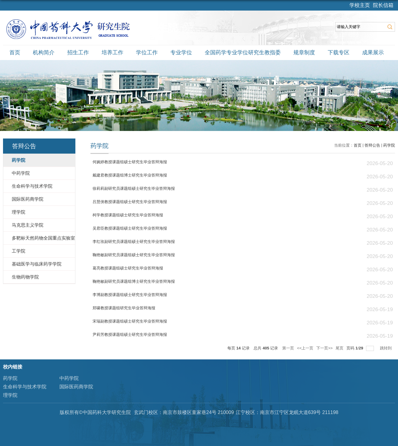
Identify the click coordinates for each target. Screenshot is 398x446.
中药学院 (69, 378)
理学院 (10, 395)
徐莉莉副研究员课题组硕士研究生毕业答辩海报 (134, 188)
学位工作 (147, 52)
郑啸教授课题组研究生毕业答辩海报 (124, 308)
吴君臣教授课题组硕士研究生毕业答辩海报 (130, 228)
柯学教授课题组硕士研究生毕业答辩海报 (128, 215)
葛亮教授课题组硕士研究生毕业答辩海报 (128, 268)
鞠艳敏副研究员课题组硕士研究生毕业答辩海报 (134, 255)
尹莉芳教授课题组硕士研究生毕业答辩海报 (130, 334)
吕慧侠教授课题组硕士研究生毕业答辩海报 (130, 201)
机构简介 (44, 52)
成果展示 (373, 52)
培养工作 (112, 52)
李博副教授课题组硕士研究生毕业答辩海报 (130, 294)
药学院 (389, 145)
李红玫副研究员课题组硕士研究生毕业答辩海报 (134, 241)
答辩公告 (372, 145)
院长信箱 (383, 5)
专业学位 (181, 52)
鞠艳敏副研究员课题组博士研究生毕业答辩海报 (134, 281)
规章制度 (304, 52)
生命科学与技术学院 (24, 386)
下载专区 (338, 52)
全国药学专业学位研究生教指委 (243, 52)
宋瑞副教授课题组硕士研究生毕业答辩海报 (130, 321)
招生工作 (78, 52)
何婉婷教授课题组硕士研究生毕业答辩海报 (130, 162)
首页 (14, 52)
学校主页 (359, 5)
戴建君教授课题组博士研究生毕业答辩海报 (130, 175)
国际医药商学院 (76, 386)
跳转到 (386, 348)
